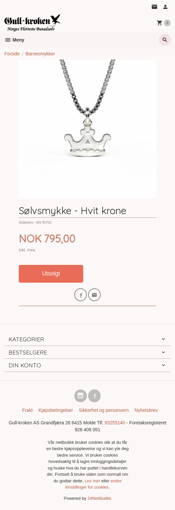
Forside (12, 53)
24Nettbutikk (99, 498)
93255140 (115, 422)
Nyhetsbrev (146, 410)
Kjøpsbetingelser (55, 410)
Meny (14, 39)
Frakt (27, 410)
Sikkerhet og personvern (104, 410)
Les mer (93, 480)
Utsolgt (51, 273)
